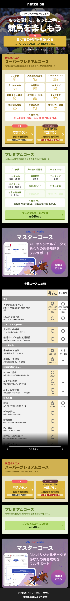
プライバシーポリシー (40, 593)
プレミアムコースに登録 (35, 214)
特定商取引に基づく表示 (35, 597)
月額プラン (20, 135)
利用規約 (22, 593)
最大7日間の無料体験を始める (35, 41)
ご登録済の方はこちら (35, 49)
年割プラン (50, 134)
